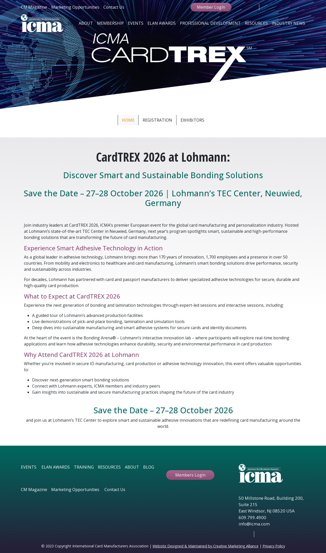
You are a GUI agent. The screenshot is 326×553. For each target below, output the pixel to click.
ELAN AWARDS (56, 467)
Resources (256, 23)
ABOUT (132, 467)
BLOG (148, 467)
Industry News (288, 23)
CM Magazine (34, 7)
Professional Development (210, 23)
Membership (110, 23)
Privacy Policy (274, 546)
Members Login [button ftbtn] (190, 475)
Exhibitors (192, 120)
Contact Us (113, 7)
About (86, 23)
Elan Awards (161, 23)
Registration (157, 120)
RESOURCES (109, 467)
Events (135, 23)
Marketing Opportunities (75, 7)
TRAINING (84, 467)
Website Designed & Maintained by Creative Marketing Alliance (206, 546)
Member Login (211, 7)
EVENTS (28, 467)
